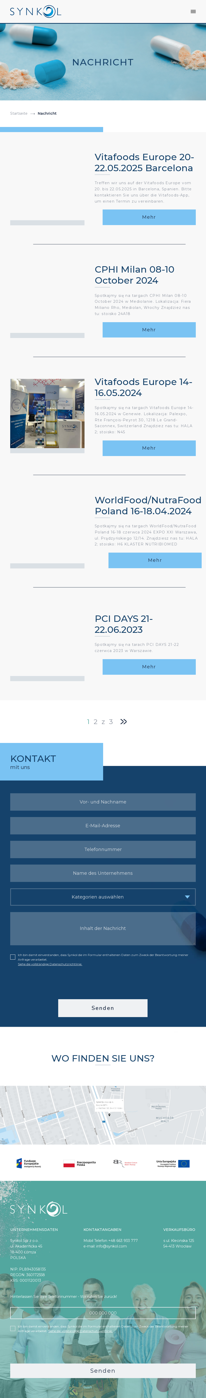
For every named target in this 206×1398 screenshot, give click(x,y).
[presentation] (103, 982)
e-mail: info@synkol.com (105, 1245)
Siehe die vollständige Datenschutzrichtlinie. (50, 963)
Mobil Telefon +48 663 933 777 (110, 1240)
